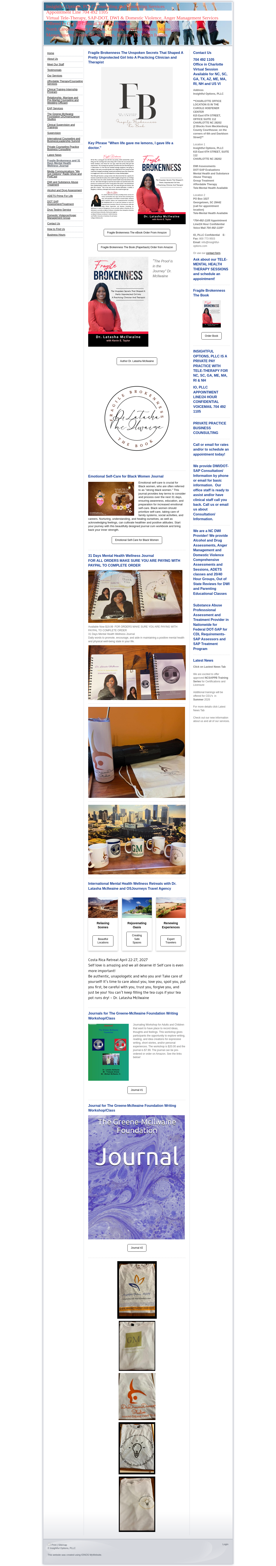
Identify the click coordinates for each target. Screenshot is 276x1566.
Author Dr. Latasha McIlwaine (137, 361)
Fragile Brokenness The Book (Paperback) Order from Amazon (137, 247)
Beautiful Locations (102, 941)
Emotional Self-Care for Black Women (137, 540)
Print (52, 1545)
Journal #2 (137, 1247)
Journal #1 (137, 1090)
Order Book (211, 335)
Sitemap (62, 1545)
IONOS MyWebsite (91, 1554)
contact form (213, 253)
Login (225, 1544)
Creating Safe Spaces (137, 939)
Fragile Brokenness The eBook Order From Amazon (137, 232)
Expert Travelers (171, 941)
